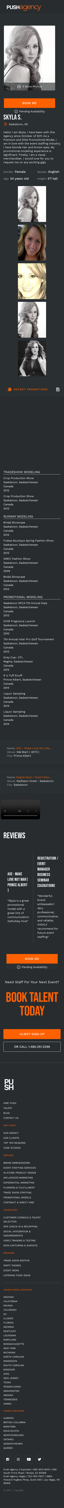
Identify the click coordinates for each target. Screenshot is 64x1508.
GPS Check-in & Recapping (20, 1226)
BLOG (6, 1113)
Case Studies (12, 1147)
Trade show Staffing (17, 1192)
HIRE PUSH (9, 1103)
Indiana (8, 1395)
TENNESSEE (10, 1399)
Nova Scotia (11, 1430)
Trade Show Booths (16, 1260)
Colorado (9, 1309)
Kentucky (9, 1331)
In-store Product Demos (19, 1172)
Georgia (8, 1326)
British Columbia (14, 1422)
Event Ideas (11, 1270)
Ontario (8, 1439)
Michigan (9, 1352)
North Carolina (13, 1356)
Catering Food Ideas (16, 1275)
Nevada (8, 1305)
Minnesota (10, 1361)
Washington (11, 1391)
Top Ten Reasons (14, 1142)
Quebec (8, 1448)
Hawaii (7, 1403)
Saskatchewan (13, 1443)
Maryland (9, 1339)
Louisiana (9, 1335)
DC (5, 1314)
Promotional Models (17, 1197)
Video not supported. (20, 809)
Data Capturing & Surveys (20, 1245)
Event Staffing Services (19, 1167)
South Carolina (13, 1365)
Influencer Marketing (18, 1177)
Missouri (9, 1369)
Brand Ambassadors (16, 1162)
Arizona (8, 1297)
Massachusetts (13, 1344)
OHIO (6, 1373)
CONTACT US (10, 1118)
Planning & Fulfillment (19, 1187)
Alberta (8, 1418)
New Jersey (11, 1378)
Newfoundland (13, 1435)
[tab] (27, 391)
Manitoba (9, 1426)
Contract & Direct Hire (18, 1202)
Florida (8, 1322)
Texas (7, 1382)
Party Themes (12, 1265)
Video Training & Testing (19, 1240)
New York (9, 1348)
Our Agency (11, 1133)
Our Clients (11, 1138)
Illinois (8, 1318)
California (10, 1301)
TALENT (7, 1108)
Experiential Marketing (18, 1182)
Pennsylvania (12, 1386)
